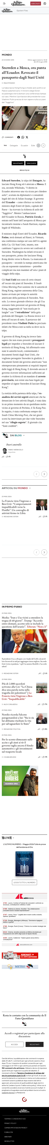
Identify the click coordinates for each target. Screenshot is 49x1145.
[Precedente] (36, 474)
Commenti (7, 137)
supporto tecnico (8, 1092)
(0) (8, 457)
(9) (45, 516)
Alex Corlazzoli (10, 704)
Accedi (14, 1044)
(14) (44, 757)
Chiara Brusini (9, 757)
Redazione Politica (11, 729)
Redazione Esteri (10, 516)
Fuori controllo (13, 444)
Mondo (7, 54)
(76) (44, 704)
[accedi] (44, 3)
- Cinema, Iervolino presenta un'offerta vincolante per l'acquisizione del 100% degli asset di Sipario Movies (22, 933)
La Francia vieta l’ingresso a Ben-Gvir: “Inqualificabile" (17, 696)
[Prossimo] (44, 474)
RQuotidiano (8, 83)
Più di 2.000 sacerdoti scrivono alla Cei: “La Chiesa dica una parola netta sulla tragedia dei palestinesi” (17, 688)
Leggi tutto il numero (24, 882)
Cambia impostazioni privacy (15, 1128)
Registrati (35, 1044)
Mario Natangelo (15, 450)
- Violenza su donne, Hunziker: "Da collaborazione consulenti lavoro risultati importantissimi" (21, 909)
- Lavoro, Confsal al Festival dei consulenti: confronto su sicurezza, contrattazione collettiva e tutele (23, 904)
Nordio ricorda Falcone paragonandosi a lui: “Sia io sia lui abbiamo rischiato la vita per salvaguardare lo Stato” (18, 719)
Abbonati (35, 3)
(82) (44, 729)
